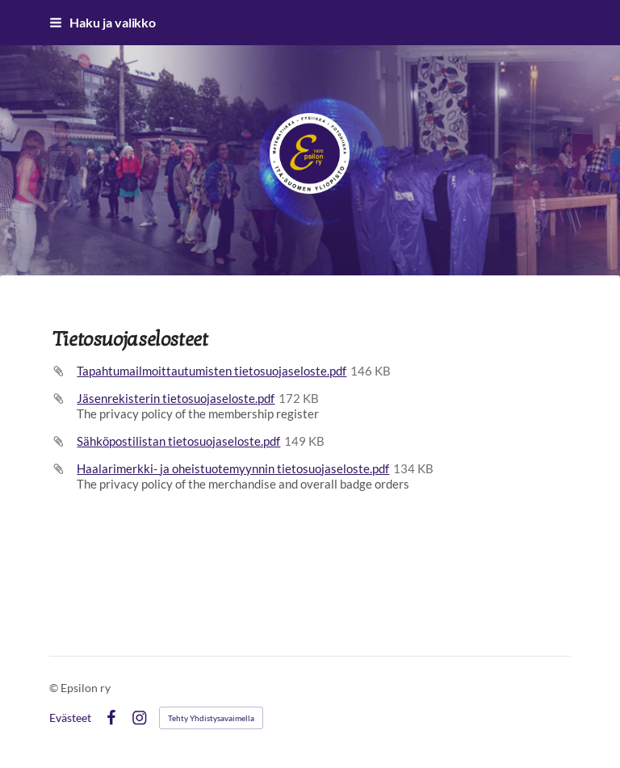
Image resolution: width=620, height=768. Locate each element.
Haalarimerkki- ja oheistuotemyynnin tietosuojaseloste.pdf (233, 468)
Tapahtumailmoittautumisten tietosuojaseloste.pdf (211, 370)
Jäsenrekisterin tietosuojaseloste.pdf (175, 398)
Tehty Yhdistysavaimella (211, 718)
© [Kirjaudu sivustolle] (55, 688)
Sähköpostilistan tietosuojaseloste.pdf (178, 441)
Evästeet (70, 718)
